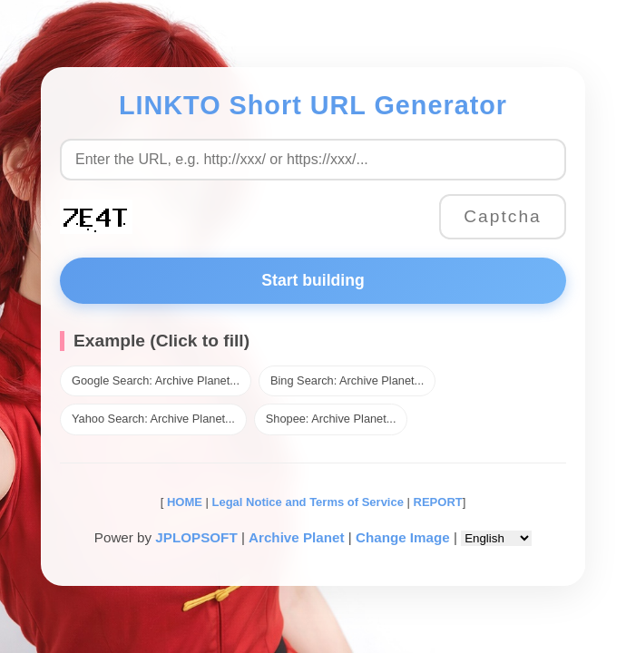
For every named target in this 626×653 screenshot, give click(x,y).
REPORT (438, 502)
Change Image (403, 537)
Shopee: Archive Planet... (331, 418)
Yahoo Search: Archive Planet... (153, 418)
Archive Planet (297, 537)
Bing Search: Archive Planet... (347, 380)
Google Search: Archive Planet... (156, 380)
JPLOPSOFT (196, 537)
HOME (182, 502)
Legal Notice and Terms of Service (308, 502)
